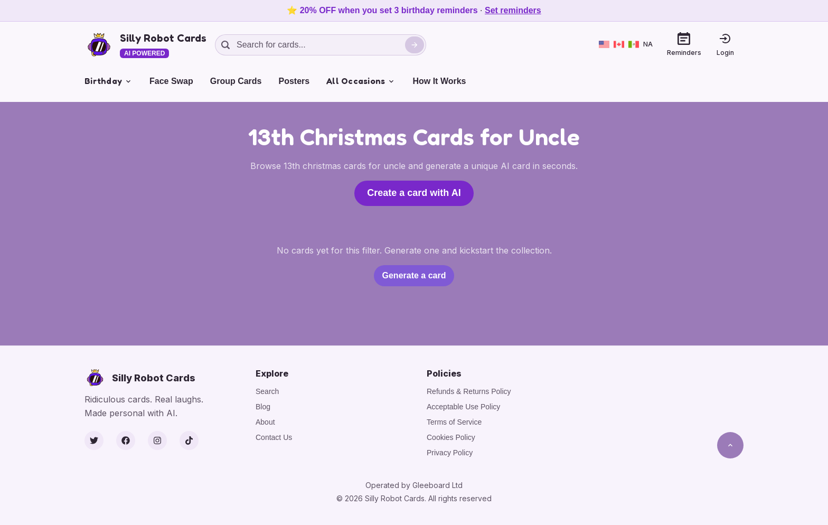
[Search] (414, 44)
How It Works (439, 81)
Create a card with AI (413, 193)
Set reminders (513, 10)
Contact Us (274, 437)
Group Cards (236, 81)
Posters (294, 81)
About (265, 422)
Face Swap (171, 81)
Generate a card (414, 275)
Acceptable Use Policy (463, 406)
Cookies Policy (451, 437)
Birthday (108, 81)
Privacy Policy (450, 452)
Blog (263, 406)
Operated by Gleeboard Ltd (414, 485)
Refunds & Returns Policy (469, 391)
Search (267, 391)
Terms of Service (454, 422)
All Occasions (361, 81)
